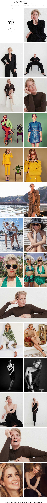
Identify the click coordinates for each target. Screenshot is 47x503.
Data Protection (35, 502)
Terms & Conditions (28, 502)
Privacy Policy (31, 502)
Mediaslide (40, 502)
